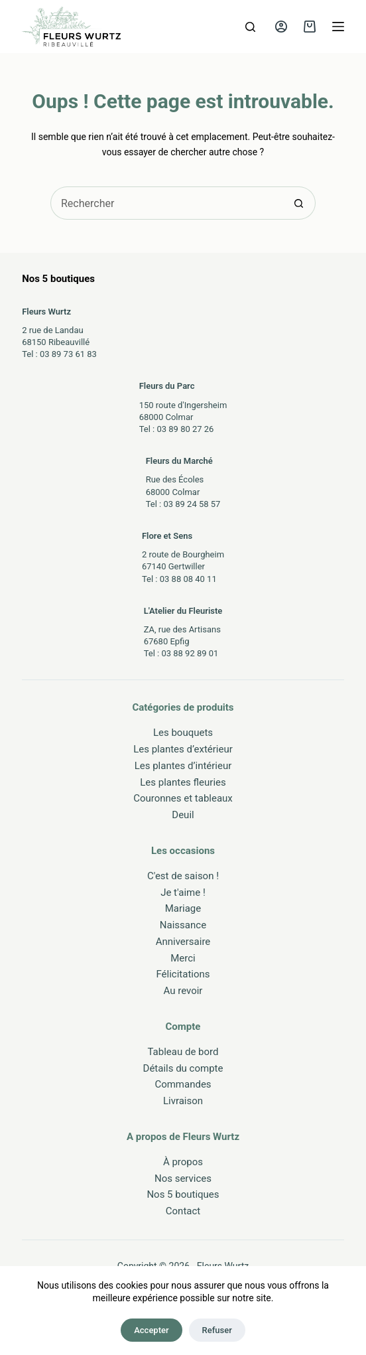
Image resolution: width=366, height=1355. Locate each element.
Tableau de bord (183, 1052)
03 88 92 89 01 (189, 653)
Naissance (183, 925)
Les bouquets (183, 733)
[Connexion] (281, 27)
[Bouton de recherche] (299, 203)
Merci (183, 958)
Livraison (183, 1101)
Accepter (151, 1330)
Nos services (183, 1178)
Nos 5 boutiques (183, 1194)
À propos (183, 1162)
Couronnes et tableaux (183, 798)
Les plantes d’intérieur (183, 766)
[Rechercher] (250, 27)
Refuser (217, 1330)
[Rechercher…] (166, 203)
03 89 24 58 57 (191, 504)
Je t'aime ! (183, 892)
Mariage (183, 908)
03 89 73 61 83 (68, 354)
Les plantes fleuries (183, 782)
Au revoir (183, 991)
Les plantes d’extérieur (183, 749)
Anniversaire (183, 942)
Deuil (183, 815)
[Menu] (338, 27)
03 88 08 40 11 (188, 579)
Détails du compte (183, 1068)
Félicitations (183, 974)
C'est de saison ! (183, 876)
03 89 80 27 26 (184, 429)
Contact (183, 1211)
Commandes (182, 1084)
